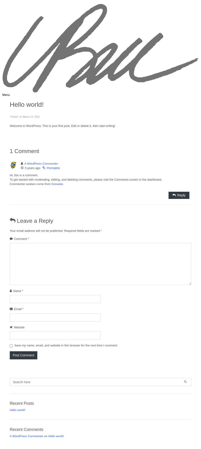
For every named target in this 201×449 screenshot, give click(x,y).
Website (19, 327)
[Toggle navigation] (6, 95)
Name (18, 291)
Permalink (53, 168)
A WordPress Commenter (41, 163)
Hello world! (17, 410)
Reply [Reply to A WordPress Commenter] (181, 195)
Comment (21, 239)
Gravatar (57, 184)
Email (19, 309)
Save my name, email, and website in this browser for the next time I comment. (66, 345)
